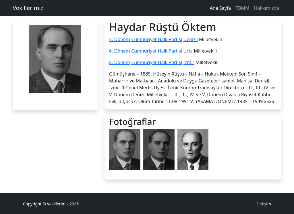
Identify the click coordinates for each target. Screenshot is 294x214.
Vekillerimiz (28, 8)
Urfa (188, 51)
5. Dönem (119, 39)
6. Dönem (119, 51)
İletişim (264, 204)
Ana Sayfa (220, 8)
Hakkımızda (266, 8)
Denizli (190, 39)
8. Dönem (119, 62)
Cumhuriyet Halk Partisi (156, 39)
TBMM (242, 8)
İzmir (188, 62)
